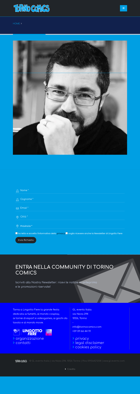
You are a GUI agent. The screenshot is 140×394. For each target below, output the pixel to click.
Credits (71, 369)
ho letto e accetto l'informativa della (40, 233)
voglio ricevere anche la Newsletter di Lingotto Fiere (94, 233)
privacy (61, 233)
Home (16, 24)
